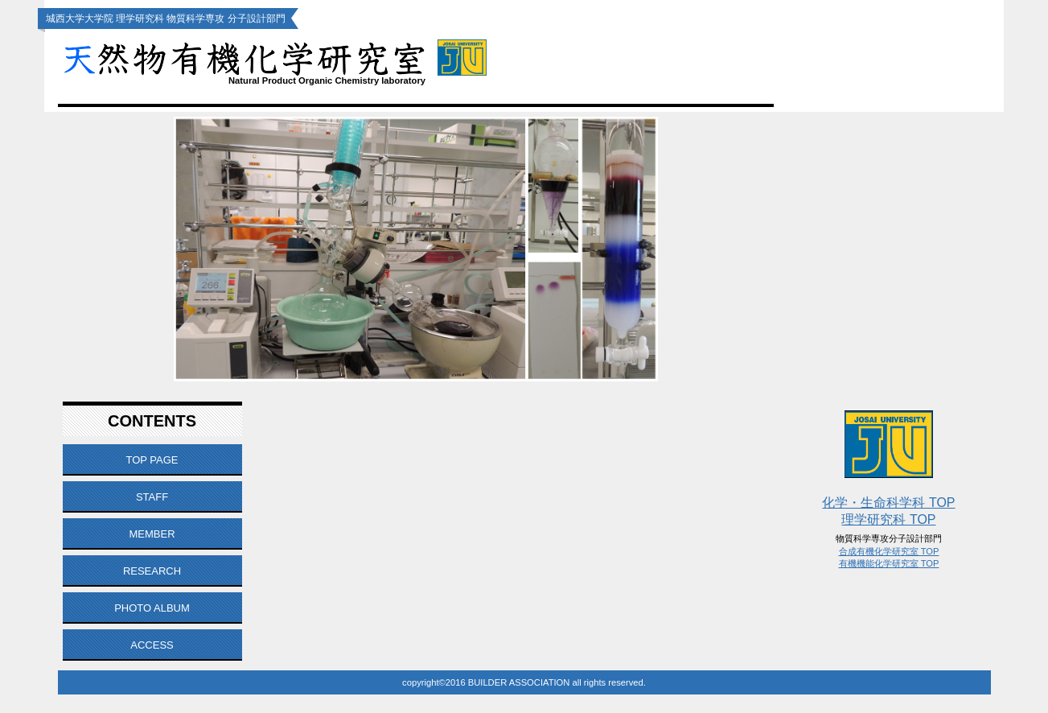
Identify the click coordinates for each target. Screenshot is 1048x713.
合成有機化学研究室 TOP (889, 551)
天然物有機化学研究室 (327, 57)
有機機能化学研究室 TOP (889, 563)
